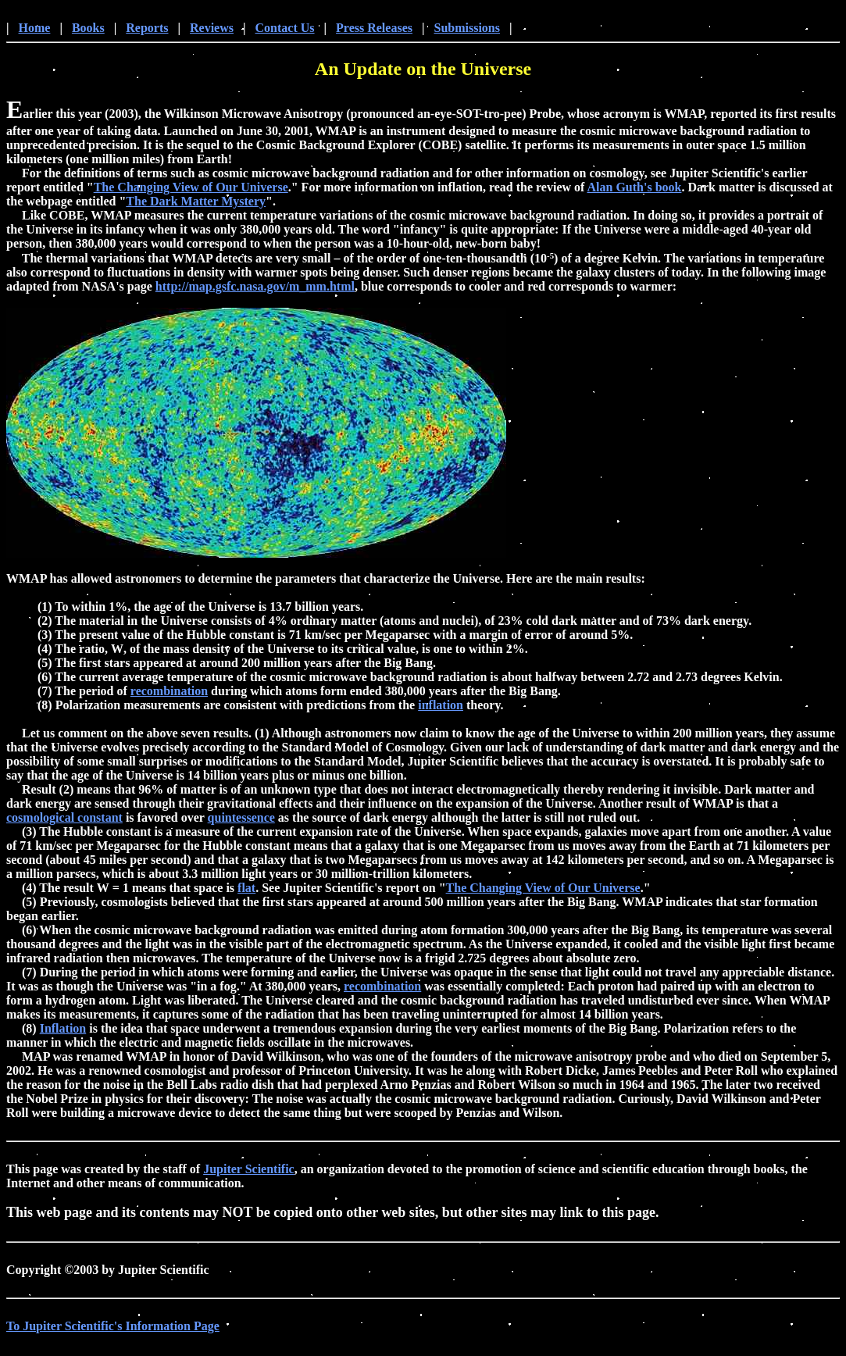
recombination (169, 693)
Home (35, 30)
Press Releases (374, 30)
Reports (147, 30)
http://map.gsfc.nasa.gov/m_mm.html (255, 288)
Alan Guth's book (634, 189)
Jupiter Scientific (248, 1171)
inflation (440, 707)
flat (246, 890)
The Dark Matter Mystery (196, 203)
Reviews (212, 30)
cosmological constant (64, 819)
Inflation (63, 1030)
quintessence (241, 819)
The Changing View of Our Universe (191, 189)
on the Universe (468, 71)
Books (88, 30)
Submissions (467, 30)
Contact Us (285, 30)
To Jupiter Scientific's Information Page (113, 1328)
